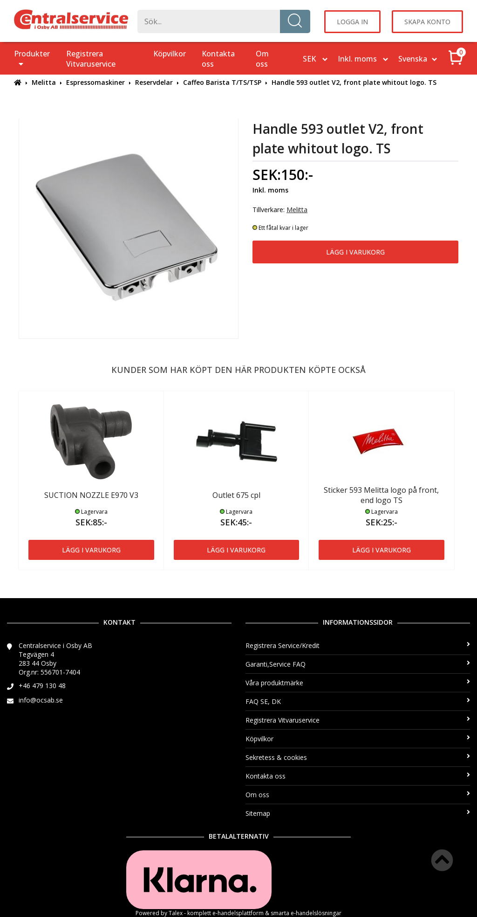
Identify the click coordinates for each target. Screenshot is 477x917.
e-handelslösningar (316, 913)
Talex (176, 913)
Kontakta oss (218, 58)
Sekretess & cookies (357, 757)
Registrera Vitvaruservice (91, 58)
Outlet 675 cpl (236, 495)
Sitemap (357, 813)
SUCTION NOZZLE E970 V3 (91, 495)
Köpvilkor (169, 53)
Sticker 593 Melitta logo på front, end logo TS (381, 495)
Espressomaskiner (95, 82)
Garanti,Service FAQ (357, 664)
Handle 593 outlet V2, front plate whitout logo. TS (354, 82)
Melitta (44, 82)
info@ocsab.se (41, 700)
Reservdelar (154, 82)
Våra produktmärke (357, 682)
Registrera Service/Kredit (357, 645)
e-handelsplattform (238, 913)
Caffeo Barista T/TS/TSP (222, 82)
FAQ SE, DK (357, 701)
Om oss (262, 58)
